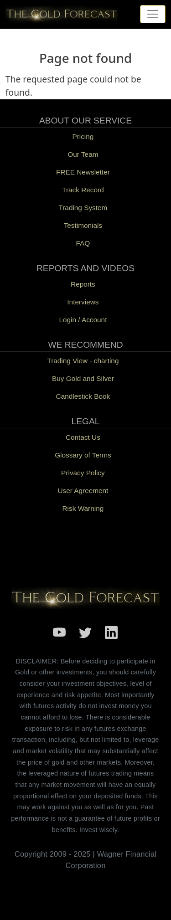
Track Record (83, 190)
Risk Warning (83, 508)
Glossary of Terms (83, 455)
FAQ (83, 243)
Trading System (82, 207)
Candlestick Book (83, 396)
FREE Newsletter (83, 172)
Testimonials (83, 225)
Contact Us (83, 437)
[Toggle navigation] (153, 14)
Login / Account (83, 320)
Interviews (82, 302)
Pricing (82, 136)
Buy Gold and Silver (83, 378)
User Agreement (82, 490)
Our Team (82, 154)
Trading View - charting (83, 361)
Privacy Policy (83, 473)
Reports (83, 284)
